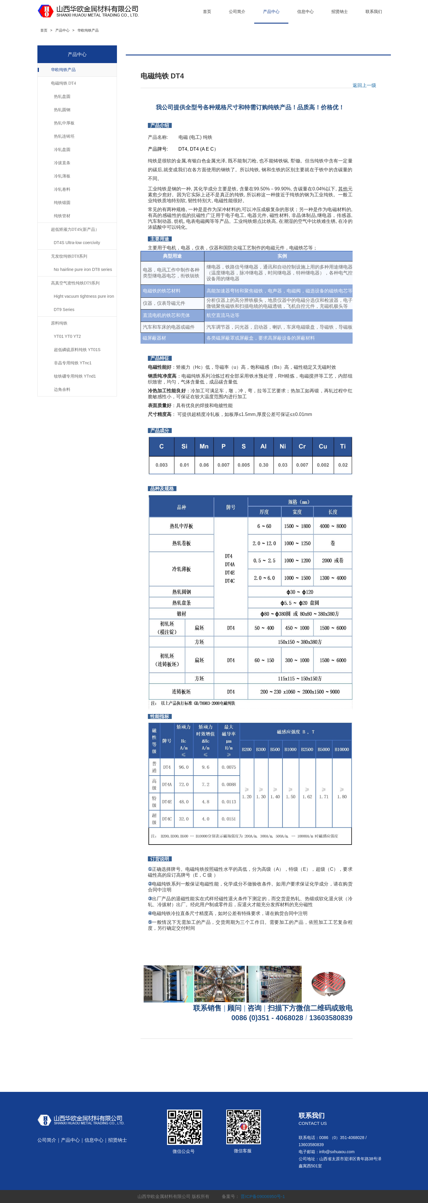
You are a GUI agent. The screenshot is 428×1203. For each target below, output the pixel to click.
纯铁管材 (62, 215)
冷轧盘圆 (62, 149)
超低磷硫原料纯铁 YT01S (77, 349)
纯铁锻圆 (62, 202)
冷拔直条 (62, 162)
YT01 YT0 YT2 (67, 336)
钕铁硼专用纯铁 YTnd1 (75, 376)
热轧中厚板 (64, 123)
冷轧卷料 (62, 189)
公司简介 (237, 11)
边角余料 (62, 389)
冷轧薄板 (62, 176)
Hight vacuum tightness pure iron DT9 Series (84, 303)
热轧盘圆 (62, 96)
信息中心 (305, 11)
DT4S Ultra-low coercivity (77, 242)
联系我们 (374, 11)
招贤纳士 (339, 11)
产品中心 (271, 11)
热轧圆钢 (62, 109)
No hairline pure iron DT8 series (83, 269)
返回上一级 (364, 85)
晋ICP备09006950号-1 (263, 1196)
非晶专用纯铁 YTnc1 (73, 363)
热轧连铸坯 (64, 136)
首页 (207, 11)
